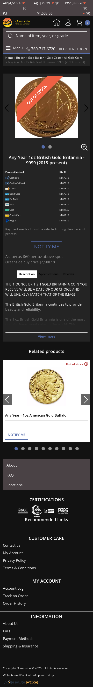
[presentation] (7, 399)
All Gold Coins (73, 58)
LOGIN (82, 49)
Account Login (15, 588)
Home (56, 23)
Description (27, 274)
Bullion (20, 58)
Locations (14, 484)
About (12, 465)
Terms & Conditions (19, 567)
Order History (14, 603)
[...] (46, 35)
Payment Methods (18, 638)
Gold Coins (54, 58)
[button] (43, 147)
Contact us (11, 545)
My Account (69, 22)
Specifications (48, 274)
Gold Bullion (36, 58)
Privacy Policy (14, 560)
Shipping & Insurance (20, 646)
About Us (10, 623)
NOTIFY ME (46, 246)
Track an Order (15, 595)
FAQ (10, 475)
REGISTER (66, 49)
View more (46, 336)
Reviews (68, 274)
